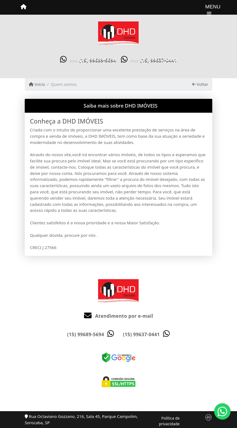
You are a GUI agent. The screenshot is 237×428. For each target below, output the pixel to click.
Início (37, 84)
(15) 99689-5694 (97, 60)
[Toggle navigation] (209, 7)
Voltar (200, 84)
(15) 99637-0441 (158, 60)
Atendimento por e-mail (118, 316)
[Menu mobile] (23, 7)
